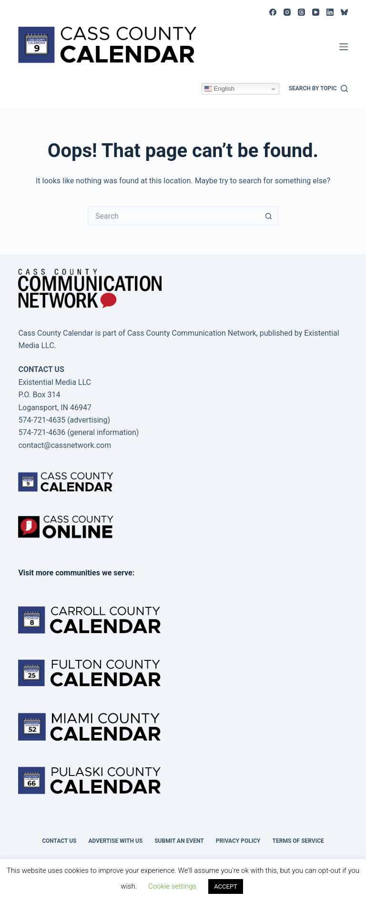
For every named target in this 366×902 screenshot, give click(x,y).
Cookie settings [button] (172, 886)
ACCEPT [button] (225, 886)
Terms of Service (298, 841)
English (219, 89)
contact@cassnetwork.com (64, 445)
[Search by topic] (318, 89)
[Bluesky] (344, 12)
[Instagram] (287, 12)
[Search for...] (173, 215)
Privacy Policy (238, 841)
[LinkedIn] (330, 12)
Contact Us (59, 841)
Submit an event (179, 841)
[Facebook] (272, 12)
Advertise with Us (115, 841)
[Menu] (343, 46)
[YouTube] (315, 12)
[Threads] (301, 12)
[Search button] (268, 215)
